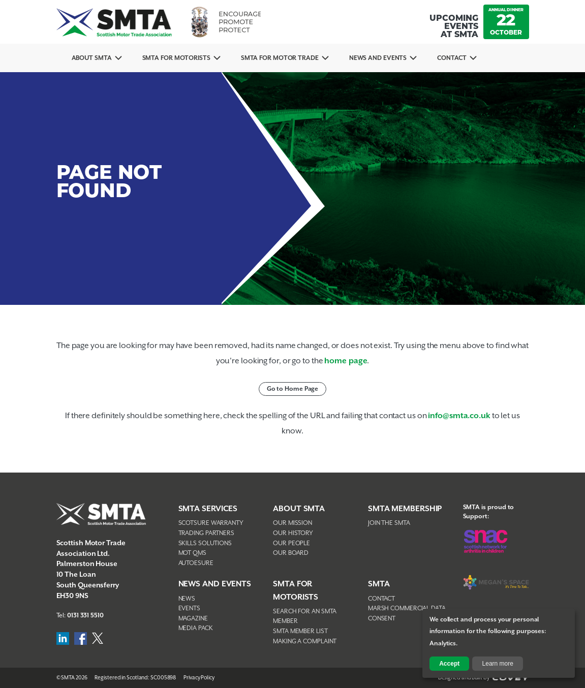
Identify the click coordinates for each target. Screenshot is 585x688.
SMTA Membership (405, 509)
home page (345, 361)
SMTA (379, 584)
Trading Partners (206, 533)
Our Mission (292, 523)
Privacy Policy (198, 678)
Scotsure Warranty (210, 523)
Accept (449, 663)
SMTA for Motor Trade (280, 58)
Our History (293, 533)
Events (189, 608)
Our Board (291, 553)
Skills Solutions (205, 543)
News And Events (378, 58)
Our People (291, 543)
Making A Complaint (304, 641)
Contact (451, 58)
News (187, 599)
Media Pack (195, 628)
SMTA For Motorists (176, 58)
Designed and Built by (483, 678)
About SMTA (92, 58)
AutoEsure (195, 563)
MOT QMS (192, 553)
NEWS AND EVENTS (215, 584)
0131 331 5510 (85, 615)
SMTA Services (208, 509)
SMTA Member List (300, 631)
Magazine (193, 618)
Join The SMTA (389, 523)
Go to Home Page (293, 389)
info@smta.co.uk (459, 416)
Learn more (497, 663)
